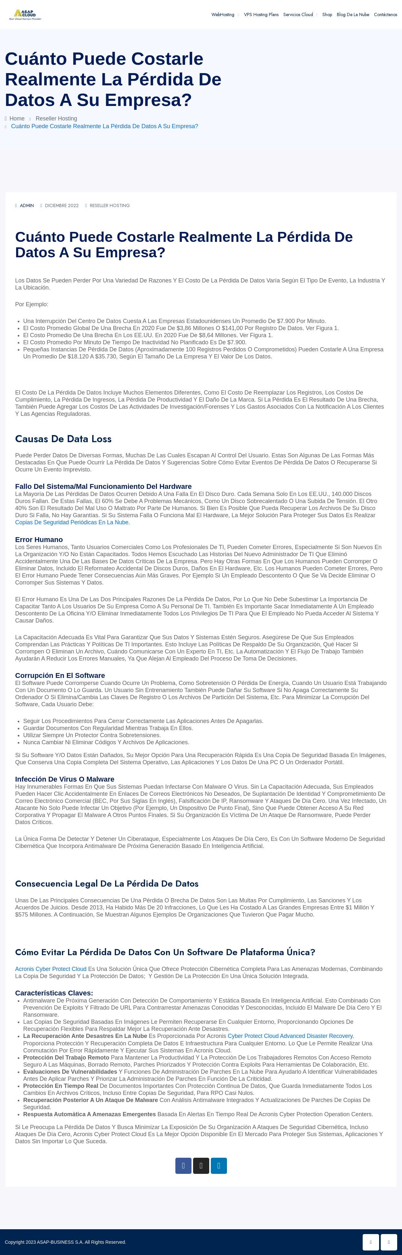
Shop (327, 14)
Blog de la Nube (353, 14)
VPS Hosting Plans (261, 14)
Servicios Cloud (298, 14)
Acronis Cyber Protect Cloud (51, 968)
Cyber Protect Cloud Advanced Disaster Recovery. (293, 1035)
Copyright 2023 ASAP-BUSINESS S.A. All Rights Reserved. (64, 1241)
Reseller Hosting (57, 118)
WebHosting (222, 14)
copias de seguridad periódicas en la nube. (74, 522)
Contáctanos (385, 14)
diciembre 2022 (59, 205)
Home (15, 118)
